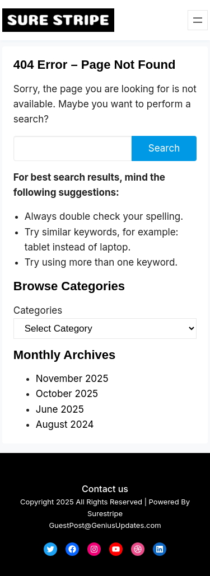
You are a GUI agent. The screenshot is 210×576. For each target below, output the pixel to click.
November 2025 (72, 378)
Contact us (105, 488)
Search (164, 148)
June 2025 (60, 409)
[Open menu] (198, 20)
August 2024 (65, 424)
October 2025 (67, 393)
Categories (37, 310)
